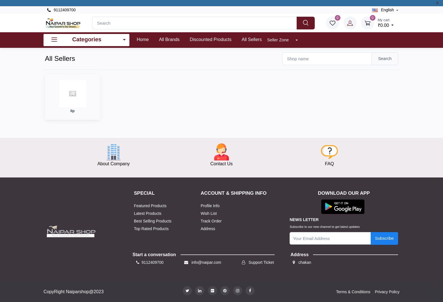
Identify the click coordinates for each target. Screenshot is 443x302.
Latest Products (147, 213)
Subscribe (384, 238)
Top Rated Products (151, 228)
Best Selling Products (152, 221)
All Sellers (252, 39)
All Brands (169, 39)
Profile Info (210, 206)
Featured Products (150, 206)
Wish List (209, 213)
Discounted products (211, 39)
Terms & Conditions (353, 292)
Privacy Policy (387, 292)
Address (208, 228)
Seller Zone (278, 39)
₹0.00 (386, 22)
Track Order (211, 221)
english (383, 10)
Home (143, 39)
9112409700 (61, 10)
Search (385, 58)
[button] (342, 206)
